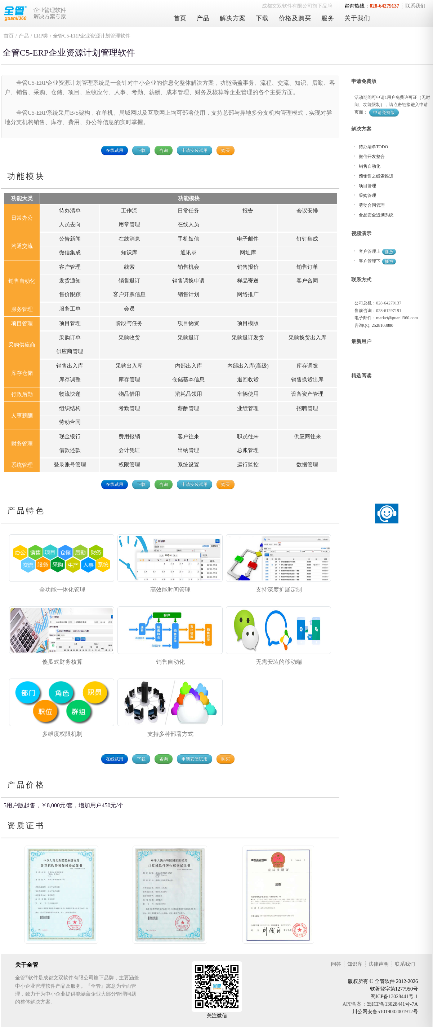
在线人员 (188, 224)
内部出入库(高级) (248, 366)
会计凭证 (129, 450)
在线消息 (129, 239)
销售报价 (248, 267)
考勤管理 (129, 408)
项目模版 (248, 323)
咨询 (163, 150)
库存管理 (129, 379)
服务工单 (70, 309)
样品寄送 (248, 281)
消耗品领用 (188, 394)
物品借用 (129, 394)
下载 (262, 18)
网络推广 (248, 294)
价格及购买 (295, 18)
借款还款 (70, 450)
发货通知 (70, 281)
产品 (203, 18)
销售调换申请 (188, 281)
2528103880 (382, 325)
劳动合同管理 (372, 205)
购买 (225, 150)
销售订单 (307, 267)
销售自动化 (369, 166)
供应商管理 (69, 351)
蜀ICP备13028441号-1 (394, 996)
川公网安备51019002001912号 (385, 1011)
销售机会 (188, 267)
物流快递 (70, 394)
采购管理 (367, 195)
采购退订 (188, 338)
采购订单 (70, 338)
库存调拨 (307, 366)
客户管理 (70, 267)
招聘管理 (307, 408)
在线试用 (114, 150)
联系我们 (415, 6)
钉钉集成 (307, 239)
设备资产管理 (307, 394)
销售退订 (129, 281)
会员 (129, 309)
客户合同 (307, 281)
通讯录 (188, 252)
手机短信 (188, 239)
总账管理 (248, 450)
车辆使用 (248, 394)
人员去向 (70, 224)
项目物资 (188, 323)
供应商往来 (307, 436)
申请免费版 (384, 112)
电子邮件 (248, 239)
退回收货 (248, 379)
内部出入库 (188, 366)
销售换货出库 (307, 379)
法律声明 (379, 964)
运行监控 (248, 465)
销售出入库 (69, 366)
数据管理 (307, 465)
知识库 (129, 252)
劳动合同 (70, 422)
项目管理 (70, 323)
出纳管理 (188, 450)
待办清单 (70, 211)
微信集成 (70, 252)
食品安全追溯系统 (376, 215)
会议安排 (307, 211)
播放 (389, 251)
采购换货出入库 (307, 338)
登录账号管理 (70, 465)
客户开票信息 (129, 294)
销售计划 (188, 294)
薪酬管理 (188, 408)
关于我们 (357, 18)
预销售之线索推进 (376, 176)
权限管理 (129, 465)
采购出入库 (129, 366)
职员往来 (248, 436)
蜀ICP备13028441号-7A (392, 1004)
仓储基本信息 (188, 379)
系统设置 (188, 465)
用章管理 (129, 224)
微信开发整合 (372, 156)
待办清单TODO (373, 146)
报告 (247, 211)
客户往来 (188, 436)
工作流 (129, 211)
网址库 (248, 252)
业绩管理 (248, 408)
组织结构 (70, 408)
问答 (336, 964)
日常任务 (188, 211)
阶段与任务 (129, 323)
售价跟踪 (70, 294)
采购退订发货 (248, 338)
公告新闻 (70, 239)
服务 (327, 18)
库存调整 (70, 379)
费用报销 (129, 436)
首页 (180, 18)
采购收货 (129, 338)
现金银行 (70, 436)
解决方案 (233, 18)
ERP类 (41, 36)
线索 (129, 267)
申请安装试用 (194, 150)
